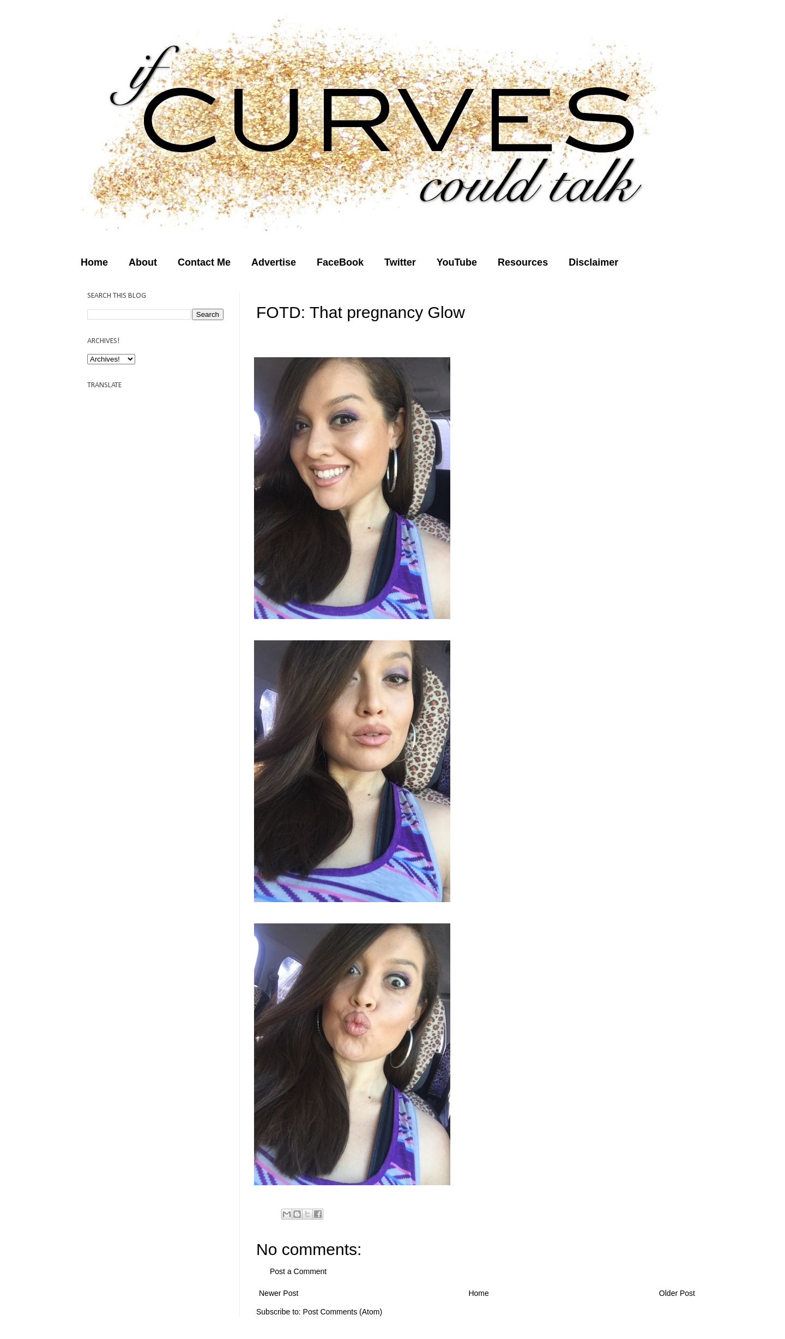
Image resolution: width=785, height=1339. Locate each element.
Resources (523, 262)
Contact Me (204, 262)
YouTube (457, 262)
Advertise (273, 262)
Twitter (400, 262)
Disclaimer (593, 262)
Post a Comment (298, 1271)
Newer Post (278, 1293)
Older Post (677, 1293)
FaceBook (340, 262)
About (143, 262)
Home (94, 262)
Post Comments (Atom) (342, 1311)
